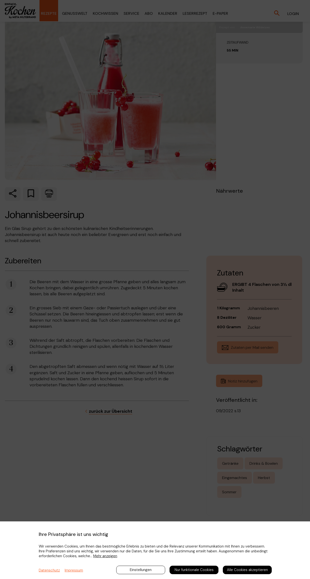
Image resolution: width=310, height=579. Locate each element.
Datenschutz (49, 570)
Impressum (74, 570)
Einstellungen (141, 569)
